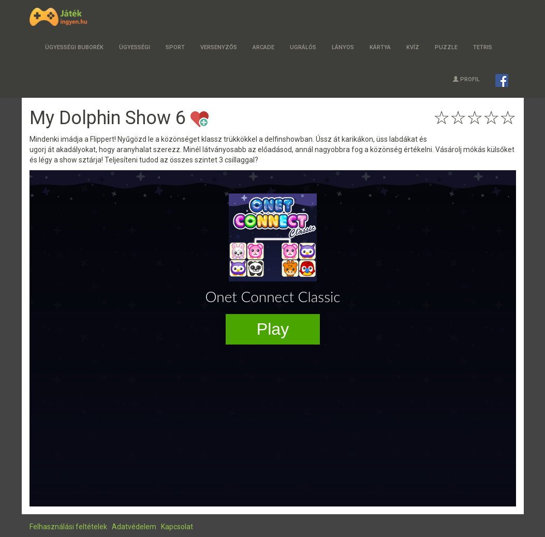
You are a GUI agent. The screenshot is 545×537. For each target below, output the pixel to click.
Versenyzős (218, 47)
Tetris (482, 47)
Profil (466, 79)
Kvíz (412, 47)
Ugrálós (303, 47)
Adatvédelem (134, 527)
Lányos (343, 47)
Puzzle (446, 47)
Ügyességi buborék (74, 47)
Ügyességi (134, 47)
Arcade (263, 47)
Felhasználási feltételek (68, 527)
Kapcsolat (177, 527)
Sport (175, 47)
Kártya (380, 47)
